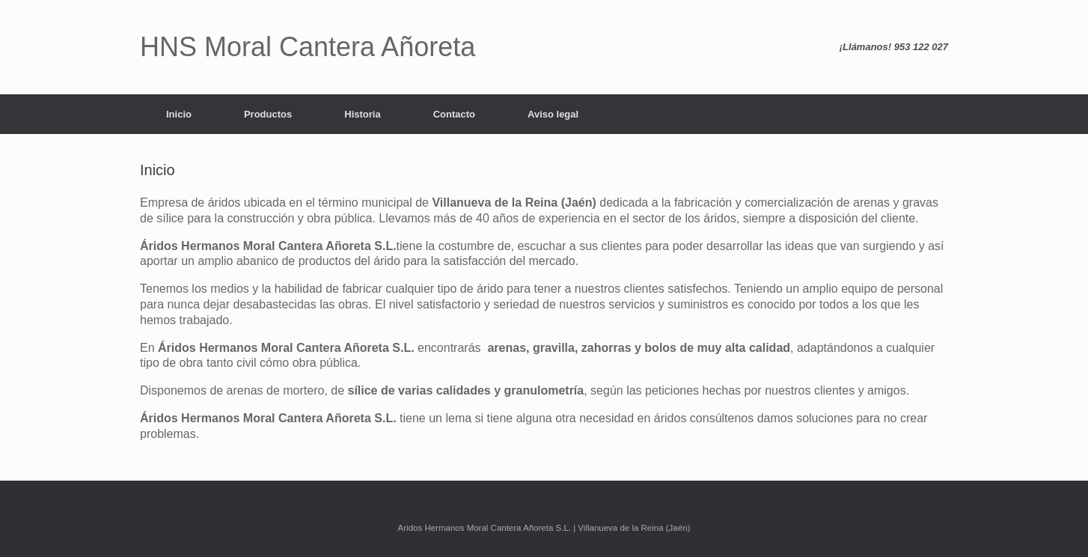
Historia (362, 114)
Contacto (454, 114)
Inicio (179, 114)
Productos (268, 114)
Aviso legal (553, 114)
